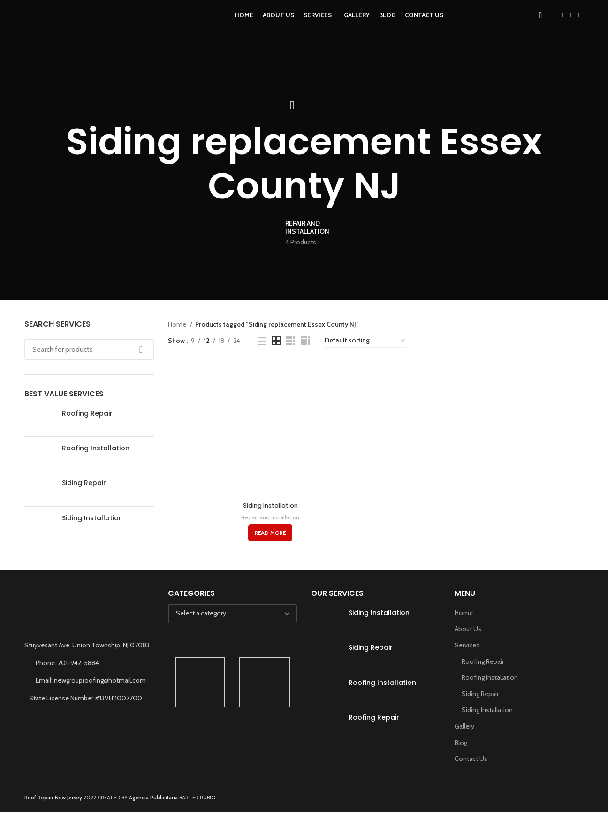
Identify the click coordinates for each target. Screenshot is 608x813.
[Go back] (292, 105)
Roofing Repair (87, 413)
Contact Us (471, 760)
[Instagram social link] (564, 25)
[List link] (89, 664)
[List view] (262, 341)
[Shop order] (365, 341)
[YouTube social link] (572, 25)
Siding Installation (92, 518)
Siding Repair (84, 483)
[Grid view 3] (290, 340)
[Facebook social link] (556, 25)
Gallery (464, 727)
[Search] (540, 24)
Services (467, 646)
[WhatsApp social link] (580, 25)
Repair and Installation (269, 518)
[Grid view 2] (276, 340)
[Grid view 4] (305, 340)
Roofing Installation (95, 448)
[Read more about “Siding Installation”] (269, 534)
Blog (461, 743)
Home (178, 324)
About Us (468, 630)
